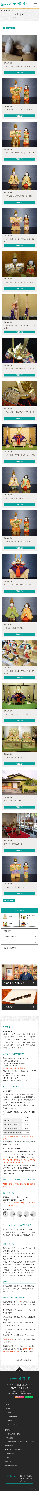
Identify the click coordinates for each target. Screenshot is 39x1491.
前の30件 (10, 28)
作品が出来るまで (14, 1434)
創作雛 (7, 923)
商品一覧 (8, 1408)
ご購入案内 (7, 931)
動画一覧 (8, 1461)
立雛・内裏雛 (12, 1416)
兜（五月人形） (13, 1424)
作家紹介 (8, 1430)
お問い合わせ (9, 1453)
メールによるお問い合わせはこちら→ (16, 1080)
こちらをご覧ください (24, 1275)
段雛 (7, 917)
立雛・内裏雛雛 (28, 917)
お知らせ (7, 942)
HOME (7, 1405)
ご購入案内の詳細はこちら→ (26, 1360)
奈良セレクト (24, 1481)
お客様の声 (9, 1445)
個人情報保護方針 (10, 948)
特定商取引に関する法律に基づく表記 (21, 1441)
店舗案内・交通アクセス (12, 936)
